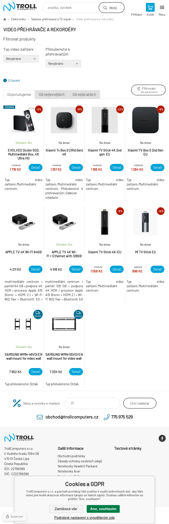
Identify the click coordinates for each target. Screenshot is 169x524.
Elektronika (18, 19)
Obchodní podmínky (71, 456)
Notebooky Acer (69, 471)
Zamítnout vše (66, 509)
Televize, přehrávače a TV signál (51, 19)
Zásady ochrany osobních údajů (80, 461)
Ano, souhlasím (103, 509)
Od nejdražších (84, 94)
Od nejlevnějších (51, 94)
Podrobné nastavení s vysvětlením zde (84, 518)
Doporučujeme (19, 94)
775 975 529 (122, 416)
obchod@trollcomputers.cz (71, 416)
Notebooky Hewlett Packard (77, 466)
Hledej (113, 8)
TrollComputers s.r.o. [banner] (22, 6)
